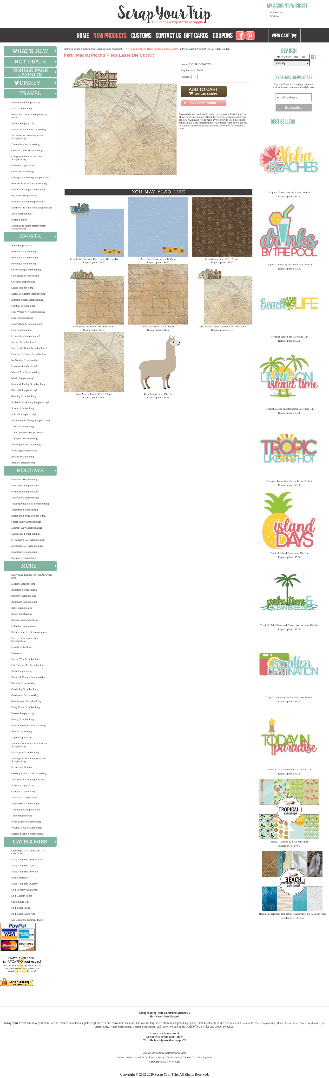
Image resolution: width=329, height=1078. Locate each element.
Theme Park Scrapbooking (25, 144)
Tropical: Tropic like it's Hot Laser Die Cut (289, 480)
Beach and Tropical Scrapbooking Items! (29, 116)
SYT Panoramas (20, 877)
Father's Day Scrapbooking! (26, 521)
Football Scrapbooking (23, 305)
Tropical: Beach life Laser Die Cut (289, 336)
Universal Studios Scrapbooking (28, 129)
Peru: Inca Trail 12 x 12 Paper (158, 326)
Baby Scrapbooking (21, 607)
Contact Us (189, 1057)
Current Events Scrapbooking (27, 833)
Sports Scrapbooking (310, 1023)
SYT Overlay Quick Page (25, 889)
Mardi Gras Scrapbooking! (25, 533)
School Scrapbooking (22, 785)
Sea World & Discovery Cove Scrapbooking (27, 137)
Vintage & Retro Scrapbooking (27, 779)
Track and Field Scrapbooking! (27, 432)
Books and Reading (21, 613)
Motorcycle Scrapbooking (25, 752)
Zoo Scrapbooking (21, 213)
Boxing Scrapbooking (22, 456)
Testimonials (173, 1057)
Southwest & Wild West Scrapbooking (31, 207)
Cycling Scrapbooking (23, 281)
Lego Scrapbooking (21, 737)
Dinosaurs (16, 652)
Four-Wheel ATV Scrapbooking (28, 311)
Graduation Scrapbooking (25, 695)
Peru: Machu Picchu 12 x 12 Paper (94, 394)
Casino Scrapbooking (22, 165)
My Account (276, 12)
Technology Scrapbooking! (25, 809)
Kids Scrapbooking (21, 731)
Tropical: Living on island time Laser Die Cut (289, 408)
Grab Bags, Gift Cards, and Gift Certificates (28, 852)
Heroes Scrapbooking (22, 713)
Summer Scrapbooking (23, 557)
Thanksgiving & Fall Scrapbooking (30, 503)
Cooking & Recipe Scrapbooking (28, 773)
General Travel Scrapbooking (27, 150)
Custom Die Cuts (20, 901)
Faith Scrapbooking (21, 671)
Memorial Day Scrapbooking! (27, 545)
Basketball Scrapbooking (24, 257)
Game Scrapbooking (22, 317)
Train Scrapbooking (21, 815)
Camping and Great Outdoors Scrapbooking (27, 158)
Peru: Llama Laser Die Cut (158, 394)
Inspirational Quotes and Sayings (28, 725)
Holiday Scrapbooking (120, 1026)
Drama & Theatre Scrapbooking (28, 293)
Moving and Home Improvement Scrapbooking (28, 227)
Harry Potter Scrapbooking (25, 707)
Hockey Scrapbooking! (23, 341)
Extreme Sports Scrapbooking (27, 299)
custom (245, 1023)
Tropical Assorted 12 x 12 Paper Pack (289, 841)
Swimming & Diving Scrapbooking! (30, 420)
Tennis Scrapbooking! (23, 426)
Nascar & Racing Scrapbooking (28, 189)
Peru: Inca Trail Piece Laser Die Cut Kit (94, 326)
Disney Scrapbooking (22, 123)
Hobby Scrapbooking (22, 719)
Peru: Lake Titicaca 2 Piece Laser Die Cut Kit (94, 258)
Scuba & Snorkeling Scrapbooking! (30, 402)
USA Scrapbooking (21, 108)
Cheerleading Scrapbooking (26, 269)
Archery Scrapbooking (23, 462)
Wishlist (274, 16)
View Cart (174, 1061)
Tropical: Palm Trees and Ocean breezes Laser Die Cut (289, 625)
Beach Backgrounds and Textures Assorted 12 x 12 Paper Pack (292, 913)
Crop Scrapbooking (21, 646)
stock (233, 1023)
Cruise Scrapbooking (22, 171)
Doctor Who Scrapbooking (25, 658)
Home (67, 48)
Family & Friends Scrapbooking (28, 677)
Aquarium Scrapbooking (24, 601)
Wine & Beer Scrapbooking (26, 821)
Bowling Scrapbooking (23, 263)
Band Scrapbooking (21, 245)
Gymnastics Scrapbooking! (25, 335)
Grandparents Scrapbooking (26, 701)
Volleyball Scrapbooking (24, 438)
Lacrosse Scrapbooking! (24, 366)
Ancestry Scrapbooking (23, 595)
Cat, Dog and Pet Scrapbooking (28, 664)
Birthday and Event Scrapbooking (29, 631)
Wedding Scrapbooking (144, 1026)
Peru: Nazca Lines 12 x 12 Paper (222, 258)
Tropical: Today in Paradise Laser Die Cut (289, 769)
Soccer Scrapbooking (22, 408)
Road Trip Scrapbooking (24, 195)
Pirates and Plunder (21, 767)
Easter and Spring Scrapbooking (28, 515)
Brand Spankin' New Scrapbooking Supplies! (98, 48)
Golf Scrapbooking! (22, 329)
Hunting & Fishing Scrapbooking (29, 183)
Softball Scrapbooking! (23, 414)
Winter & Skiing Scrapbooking (27, 201)
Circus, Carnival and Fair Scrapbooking (24, 639)
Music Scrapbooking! (22, 378)
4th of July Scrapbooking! (25, 497)
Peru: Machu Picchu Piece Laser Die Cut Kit (222, 326)
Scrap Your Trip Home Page (132, 13)
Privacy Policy (156, 1057)
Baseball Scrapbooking (23, 251)
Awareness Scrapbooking (24, 619)
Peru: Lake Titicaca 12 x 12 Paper (158, 258)
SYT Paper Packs (20, 907)
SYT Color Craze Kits (23, 913)
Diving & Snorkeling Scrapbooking (30, 177)
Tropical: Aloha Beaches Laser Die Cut (289, 192)
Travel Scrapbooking (265, 1023)
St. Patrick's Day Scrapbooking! (28, 539)
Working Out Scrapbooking (25, 444)
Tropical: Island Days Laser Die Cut (289, 553)
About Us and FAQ (136, 1057)
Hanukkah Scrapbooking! (25, 551)
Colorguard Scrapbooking (25, 275)
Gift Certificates (157, 1061)
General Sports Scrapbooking (27, 323)
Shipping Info (204, 1057)
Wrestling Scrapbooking (24, 450)
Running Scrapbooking (23, 396)
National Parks (19, 219)
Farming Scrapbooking (23, 683)
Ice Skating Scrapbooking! (25, 360)
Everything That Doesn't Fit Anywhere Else (31, 576)
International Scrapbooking (25, 102)
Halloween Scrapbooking (24, 491)
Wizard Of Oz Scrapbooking (26, 827)
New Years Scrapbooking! (25, 485)
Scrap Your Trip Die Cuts (24, 871)
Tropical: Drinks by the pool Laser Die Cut (289, 264)
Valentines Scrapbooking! (25, 509)
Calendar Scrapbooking (23, 625)
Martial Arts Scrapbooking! (25, 372)
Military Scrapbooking (23, 583)
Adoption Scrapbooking (24, 589)
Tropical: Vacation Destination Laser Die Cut (289, 697)
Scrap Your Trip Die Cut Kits (26, 859)
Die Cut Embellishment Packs (27, 919)
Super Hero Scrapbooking (25, 803)
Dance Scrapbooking (22, 287)
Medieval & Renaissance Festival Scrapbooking (29, 745)
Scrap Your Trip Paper (23, 865)
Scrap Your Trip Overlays (24, 883)
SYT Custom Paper (21, 895)
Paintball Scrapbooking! (24, 390)
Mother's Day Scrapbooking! (26, 527)
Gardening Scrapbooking (24, 689)
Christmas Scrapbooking (24, 479)
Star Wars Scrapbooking (24, 797)
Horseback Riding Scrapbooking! (29, 347)
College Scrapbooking (23, 791)
